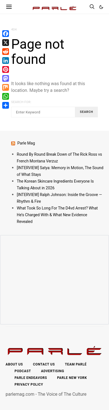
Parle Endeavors (31, 378)
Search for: (21, 102)
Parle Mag (26, 143)
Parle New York (72, 378)
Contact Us (44, 364)
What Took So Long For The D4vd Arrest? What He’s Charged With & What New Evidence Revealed (57, 215)
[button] (101, 7)
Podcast (23, 371)
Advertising (52, 371)
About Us (14, 364)
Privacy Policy (29, 384)
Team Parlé (76, 364)
